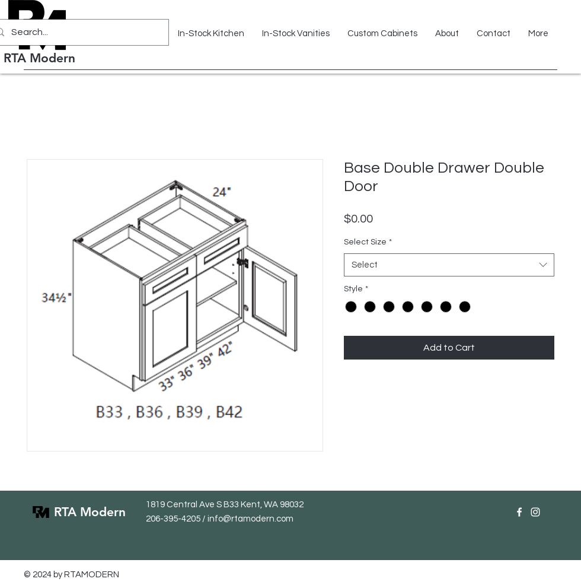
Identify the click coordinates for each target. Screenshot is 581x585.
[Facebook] (519, 512)
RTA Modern (39, 57)
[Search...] (77, 32)
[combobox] (449, 264)
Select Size (368, 242)
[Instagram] (535, 512)
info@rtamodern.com (250, 518)
